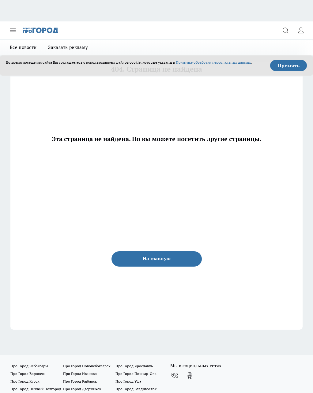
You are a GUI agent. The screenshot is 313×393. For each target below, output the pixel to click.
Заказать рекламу (68, 47)
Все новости (23, 47)
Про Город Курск (24, 381)
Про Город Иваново (80, 373)
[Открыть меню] (13, 30)
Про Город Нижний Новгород (35, 389)
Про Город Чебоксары (29, 366)
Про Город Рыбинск (80, 381)
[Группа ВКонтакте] (174, 375)
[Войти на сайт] (301, 30)
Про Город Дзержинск (82, 389)
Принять (289, 65)
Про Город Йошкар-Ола (135, 373)
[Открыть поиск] (285, 30)
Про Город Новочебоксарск (86, 366)
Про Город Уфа (128, 381)
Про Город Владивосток (135, 389)
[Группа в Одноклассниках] (189, 375)
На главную (157, 258)
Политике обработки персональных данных (213, 62)
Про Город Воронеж (27, 373)
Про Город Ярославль (134, 366)
